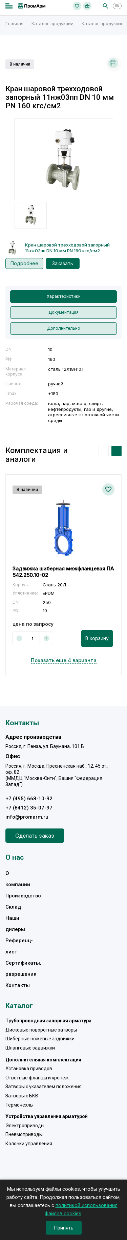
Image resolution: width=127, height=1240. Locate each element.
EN (117, 5)
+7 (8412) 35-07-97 (28, 808)
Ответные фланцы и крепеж (37, 1077)
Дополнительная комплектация (43, 1059)
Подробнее (24, 263)
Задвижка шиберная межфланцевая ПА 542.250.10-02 (63, 572)
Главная (14, 23)
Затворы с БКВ (21, 1095)
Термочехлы (19, 1105)
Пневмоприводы (24, 1134)
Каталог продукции (52, 23)
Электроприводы (24, 1125)
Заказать (62, 263)
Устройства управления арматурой (46, 1116)
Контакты (17, 985)
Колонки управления (28, 1143)
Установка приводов (28, 1068)
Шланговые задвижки (30, 1048)
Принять (63, 1228)
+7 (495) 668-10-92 (28, 799)
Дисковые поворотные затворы (41, 1030)
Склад (13, 907)
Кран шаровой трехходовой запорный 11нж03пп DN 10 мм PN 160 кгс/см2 (67, 247)
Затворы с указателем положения (43, 1086)
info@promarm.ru (26, 817)
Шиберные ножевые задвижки (40, 1038)
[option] (63, 159)
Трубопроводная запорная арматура (48, 1020)
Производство (23, 896)
